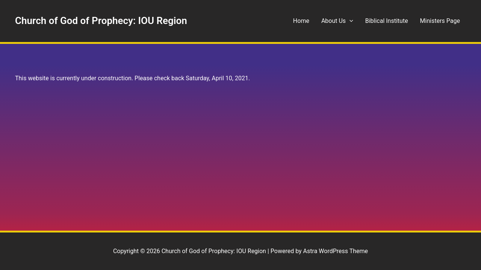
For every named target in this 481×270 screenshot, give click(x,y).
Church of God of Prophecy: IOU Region (101, 20)
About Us (337, 21)
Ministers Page (440, 20)
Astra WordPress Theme (335, 251)
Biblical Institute (386, 20)
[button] (349, 21)
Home (301, 20)
